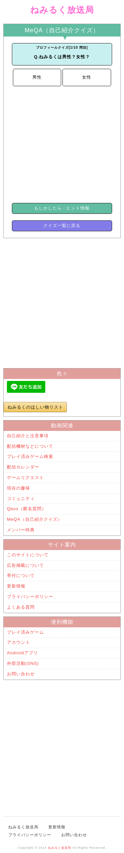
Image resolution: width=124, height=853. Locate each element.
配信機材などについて (30, 446)
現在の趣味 (18, 488)
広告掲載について (25, 565)
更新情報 (16, 586)
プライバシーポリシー (30, 596)
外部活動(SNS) (23, 663)
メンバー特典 (21, 529)
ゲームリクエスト (25, 477)
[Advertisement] (62, 143)
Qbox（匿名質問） (26, 508)
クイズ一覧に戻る (61, 225)
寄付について (21, 575)
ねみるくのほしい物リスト (35, 407)
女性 (86, 77)
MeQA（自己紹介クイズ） (34, 519)
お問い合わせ (21, 673)
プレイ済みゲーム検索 (30, 456)
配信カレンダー (23, 466)
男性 (37, 77)
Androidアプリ (22, 652)
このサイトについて (28, 554)
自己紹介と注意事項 (28, 435)
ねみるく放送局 (62, 10)
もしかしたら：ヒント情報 (62, 208)
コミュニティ (21, 498)
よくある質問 (21, 607)
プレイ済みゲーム (25, 632)
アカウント (18, 642)
